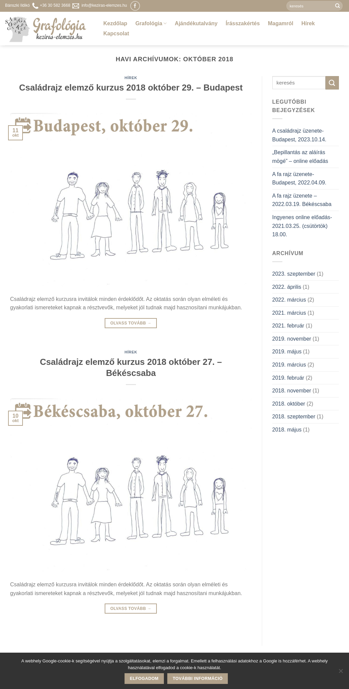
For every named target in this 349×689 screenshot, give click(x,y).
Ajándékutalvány (196, 23)
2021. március (289, 313)
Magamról (280, 23)
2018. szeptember (293, 416)
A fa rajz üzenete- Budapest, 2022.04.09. (299, 178)
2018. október (288, 404)
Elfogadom (144, 678)
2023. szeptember (293, 274)
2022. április (286, 287)
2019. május (287, 351)
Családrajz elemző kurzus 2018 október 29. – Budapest (131, 87)
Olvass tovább (130, 323)
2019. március (289, 365)
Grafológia (151, 23)
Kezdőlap (115, 23)
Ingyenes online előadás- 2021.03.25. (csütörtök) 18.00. (302, 225)
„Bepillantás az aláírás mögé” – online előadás (300, 156)
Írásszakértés (242, 23)
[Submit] (338, 6)
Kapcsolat (116, 33)
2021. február (288, 326)
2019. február (288, 378)
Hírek (308, 23)
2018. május (287, 430)
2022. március (289, 300)
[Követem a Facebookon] (135, 6)
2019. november (291, 339)
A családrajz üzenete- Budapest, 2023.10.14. (299, 135)
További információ (197, 678)
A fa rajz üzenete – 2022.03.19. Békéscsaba (301, 200)
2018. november (291, 390)
